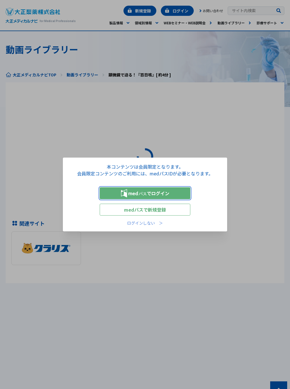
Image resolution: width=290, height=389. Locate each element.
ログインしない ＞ (145, 223)
